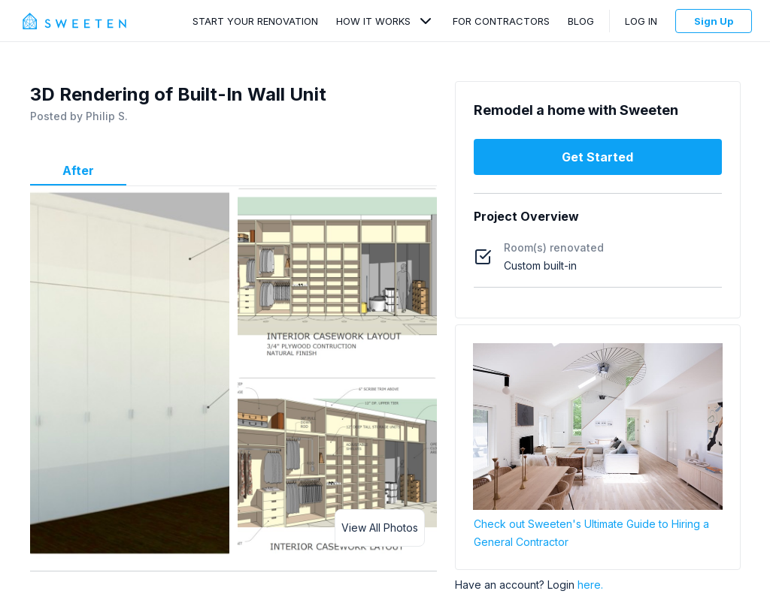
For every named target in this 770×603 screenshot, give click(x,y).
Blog (581, 21)
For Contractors (501, 21)
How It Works (373, 21)
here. (590, 584)
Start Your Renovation (255, 21)
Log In (641, 21)
